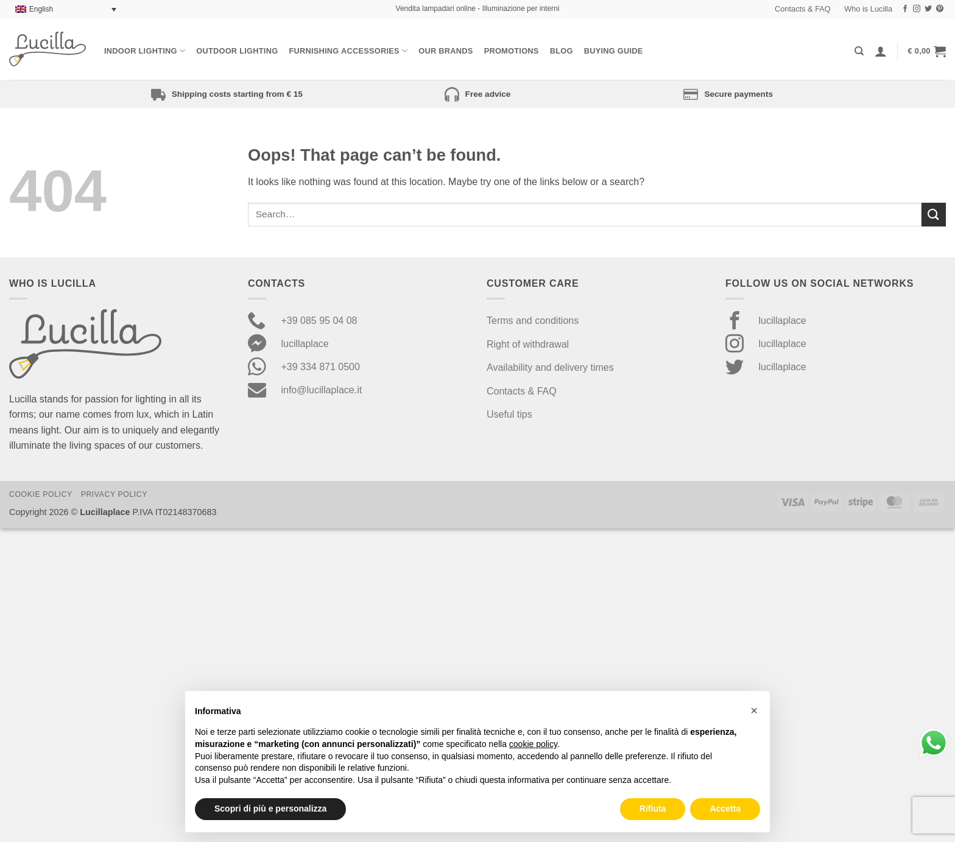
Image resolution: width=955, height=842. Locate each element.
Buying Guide (613, 50)
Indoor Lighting (144, 51)
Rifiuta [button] (653, 808)
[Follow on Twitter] (928, 9)
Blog (561, 50)
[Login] (881, 51)
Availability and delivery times (550, 367)
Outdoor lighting (237, 50)
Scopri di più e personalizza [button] (270, 808)
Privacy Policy (114, 494)
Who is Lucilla (868, 8)
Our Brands (445, 50)
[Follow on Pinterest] (939, 9)
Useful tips (509, 414)
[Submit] (934, 214)
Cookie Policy (40, 494)
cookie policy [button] (533, 744)
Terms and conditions (533, 320)
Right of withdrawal (528, 344)
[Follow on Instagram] (916, 9)
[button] (927, 51)
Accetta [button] (725, 808)
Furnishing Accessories (348, 51)
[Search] (859, 51)
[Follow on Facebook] (905, 9)
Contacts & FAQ (803, 8)
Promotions (511, 50)
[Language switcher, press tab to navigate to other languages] (65, 9)
